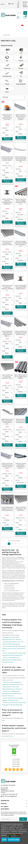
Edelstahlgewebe (21, 84)
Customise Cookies (13, 839)
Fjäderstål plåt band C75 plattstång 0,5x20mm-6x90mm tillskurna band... (7, 421)
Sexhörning (7, 68)
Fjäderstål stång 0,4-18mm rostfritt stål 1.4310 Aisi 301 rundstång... (21, 117)
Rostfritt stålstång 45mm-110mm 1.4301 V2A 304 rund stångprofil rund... (21, 243)
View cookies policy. (12, 835)
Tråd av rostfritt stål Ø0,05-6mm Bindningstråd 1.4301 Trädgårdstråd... (7, 201)
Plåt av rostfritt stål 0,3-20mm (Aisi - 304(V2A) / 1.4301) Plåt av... (7, 288)
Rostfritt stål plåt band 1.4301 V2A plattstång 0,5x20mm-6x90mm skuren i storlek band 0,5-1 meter (14, 649)
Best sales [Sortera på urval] (5, 97)
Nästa (22, 543)
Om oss (24, 3)
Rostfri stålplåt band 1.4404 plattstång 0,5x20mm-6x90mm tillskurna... (7, 333)
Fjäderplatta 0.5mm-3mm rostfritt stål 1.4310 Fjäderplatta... (21, 421)
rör (7, 53)
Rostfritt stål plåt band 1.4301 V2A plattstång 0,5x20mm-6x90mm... (7, 159)
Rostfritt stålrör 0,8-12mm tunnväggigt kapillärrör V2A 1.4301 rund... (21, 201)
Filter (26, 420)
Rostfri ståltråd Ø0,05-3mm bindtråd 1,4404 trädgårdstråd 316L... (20, 287)
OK (23, 819)
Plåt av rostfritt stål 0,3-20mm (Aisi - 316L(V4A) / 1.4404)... (7, 243)
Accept (4, 839)
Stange (7, 84)
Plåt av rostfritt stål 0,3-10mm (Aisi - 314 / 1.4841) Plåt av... (21, 509)
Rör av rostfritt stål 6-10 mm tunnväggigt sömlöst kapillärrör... (21, 377)
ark (21, 76)
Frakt (3, 720)
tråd (21, 53)
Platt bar (20, 68)
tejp (7, 60)
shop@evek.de (13, 796)
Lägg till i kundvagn (7, 138)
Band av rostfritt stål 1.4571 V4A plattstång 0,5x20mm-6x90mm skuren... (7, 466)
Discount (11, 736)
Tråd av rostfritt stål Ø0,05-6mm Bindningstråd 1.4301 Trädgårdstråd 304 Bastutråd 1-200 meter (12, 660)
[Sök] (21, 13)
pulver (7, 92)
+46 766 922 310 (18, 4)
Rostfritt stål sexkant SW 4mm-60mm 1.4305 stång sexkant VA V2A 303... (20, 159)
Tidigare (5, 543)
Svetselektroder (7, 76)
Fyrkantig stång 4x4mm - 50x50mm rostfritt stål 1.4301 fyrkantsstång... (7, 509)
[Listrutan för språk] (11, 4)
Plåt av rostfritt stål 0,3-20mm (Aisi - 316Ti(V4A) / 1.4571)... (7, 377)
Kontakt (25, 5)
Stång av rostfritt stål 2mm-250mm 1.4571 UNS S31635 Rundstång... (21, 333)
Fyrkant (21, 60)
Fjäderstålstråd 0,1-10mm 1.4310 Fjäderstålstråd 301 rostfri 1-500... (7, 117)
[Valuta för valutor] (3, 4)
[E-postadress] (10, 819)
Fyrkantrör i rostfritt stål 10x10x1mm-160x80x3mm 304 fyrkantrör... (21, 466)
